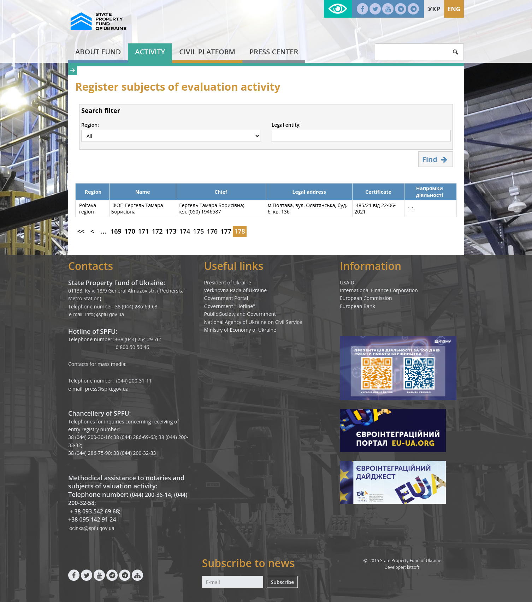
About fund (98, 51)
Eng (454, 9)
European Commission (366, 298)
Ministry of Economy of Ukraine (240, 329)
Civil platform (207, 51)
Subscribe (282, 582)
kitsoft (413, 567)
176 (212, 231)
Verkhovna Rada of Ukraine (235, 290)
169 (116, 231)
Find (435, 159)
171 (143, 231)
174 (184, 231)
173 (171, 231)
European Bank (357, 306)
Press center (273, 51)
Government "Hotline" (229, 306)
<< (81, 231)
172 (157, 231)
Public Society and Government (240, 314)
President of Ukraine (228, 282)
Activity (150, 51)
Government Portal (226, 298)
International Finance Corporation (379, 290)
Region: (90, 125)
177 (225, 231)
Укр (434, 9)
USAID (347, 282)
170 (129, 231)
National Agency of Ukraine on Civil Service (253, 322)
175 (198, 231)
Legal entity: (286, 125)
